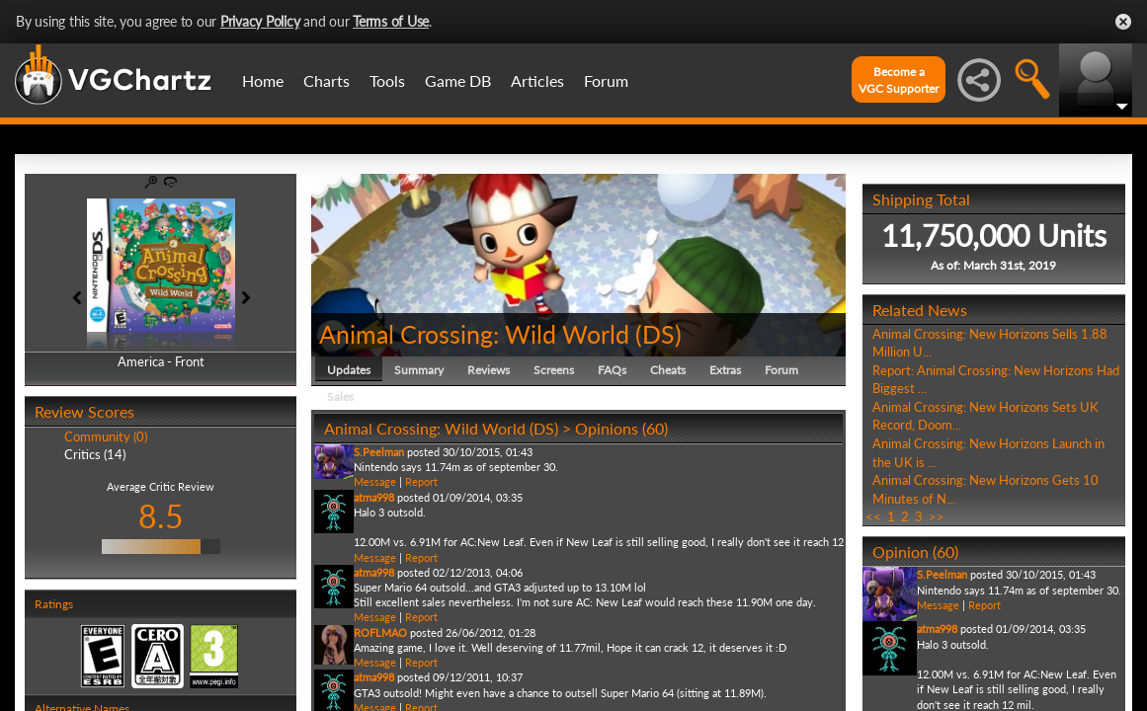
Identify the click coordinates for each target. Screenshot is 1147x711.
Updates (348, 369)
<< (873, 516)
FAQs (612, 369)
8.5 (161, 516)
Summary (419, 369)
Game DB (458, 80)
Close (1123, 22)
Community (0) (105, 436)
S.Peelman (379, 451)
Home (263, 80)
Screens (553, 369)
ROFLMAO (380, 632)
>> (936, 516)
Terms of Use (391, 21)
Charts (326, 80)
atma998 (374, 497)
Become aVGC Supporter (899, 80)
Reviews (488, 369)
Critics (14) (94, 454)
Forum (606, 80)
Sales (340, 396)
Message (375, 481)
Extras (725, 369)
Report (421, 481)
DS (658, 334)
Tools (387, 80)
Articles (537, 80)
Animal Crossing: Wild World (474, 334)
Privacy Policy (260, 21)
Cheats (668, 369)
